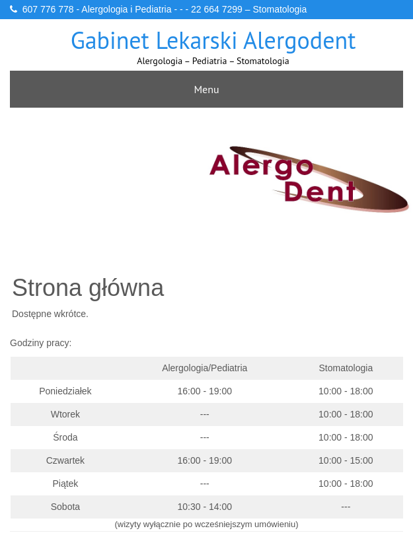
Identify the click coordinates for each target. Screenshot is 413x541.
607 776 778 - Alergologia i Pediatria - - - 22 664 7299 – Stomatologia (164, 9)
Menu (206, 89)
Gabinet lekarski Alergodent (213, 39)
